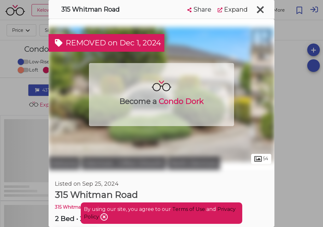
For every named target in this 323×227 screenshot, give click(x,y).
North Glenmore (194, 163)
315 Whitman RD (73, 207)
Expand (233, 9)
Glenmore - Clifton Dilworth (124, 163)
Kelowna (64, 163)
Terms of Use (188, 209)
